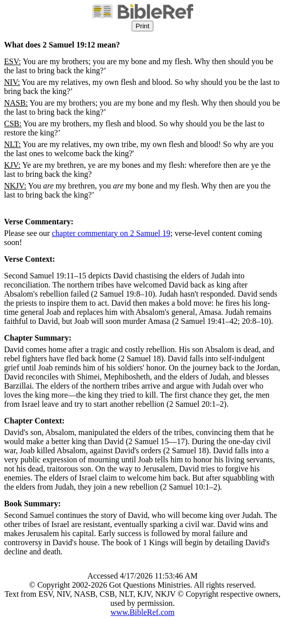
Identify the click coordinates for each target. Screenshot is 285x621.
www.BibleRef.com (142, 612)
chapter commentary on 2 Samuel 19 (111, 233)
